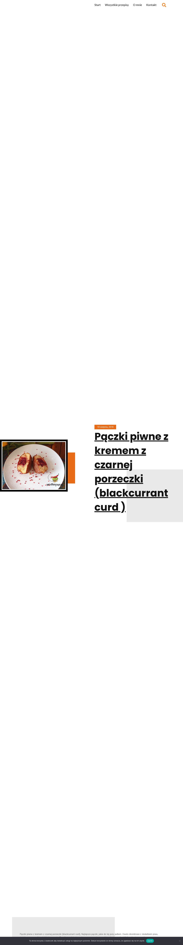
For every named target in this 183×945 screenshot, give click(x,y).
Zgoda (149, 941)
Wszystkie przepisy (117, 4)
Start (97, 4)
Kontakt (151, 4)
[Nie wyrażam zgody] (179, 940)
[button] (164, 5)
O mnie (137, 4)
